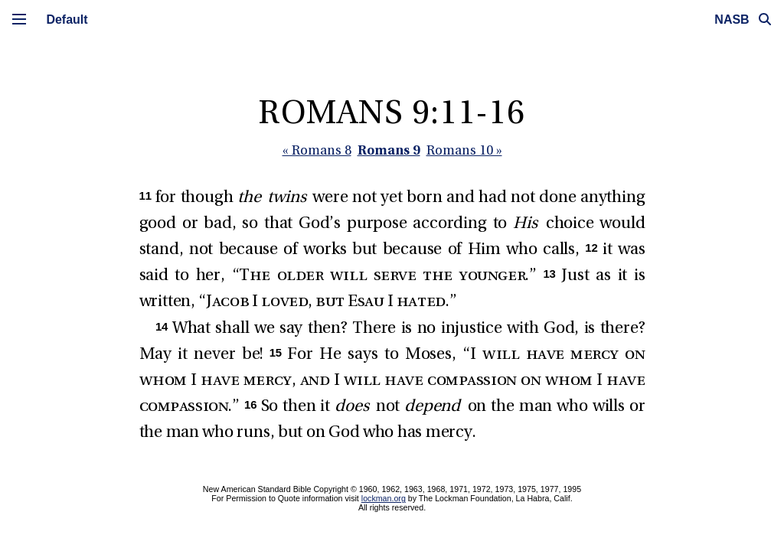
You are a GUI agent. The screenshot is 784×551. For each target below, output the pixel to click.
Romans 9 (389, 150)
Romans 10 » (464, 151)
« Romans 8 (317, 151)
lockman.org (383, 498)
